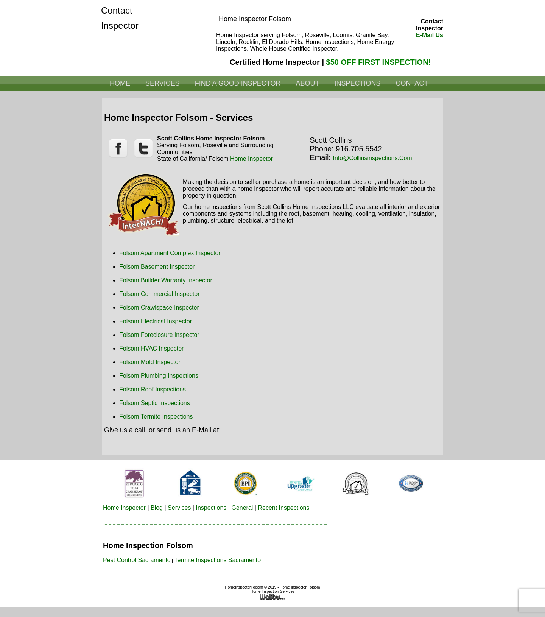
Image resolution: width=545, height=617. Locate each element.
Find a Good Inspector (238, 83)
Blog (157, 508)
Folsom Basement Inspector (157, 266)
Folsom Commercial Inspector (159, 294)
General (242, 508)
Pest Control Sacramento (137, 560)
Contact (412, 83)
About (307, 83)
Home (120, 83)
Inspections (357, 83)
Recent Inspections (283, 508)
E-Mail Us (429, 35)
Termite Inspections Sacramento (217, 560)
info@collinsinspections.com (372, 158)
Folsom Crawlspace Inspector (159, 307)
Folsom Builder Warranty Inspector (165, 280)
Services (162, 83)
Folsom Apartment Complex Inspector (170, 253)
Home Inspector (251, 159)
